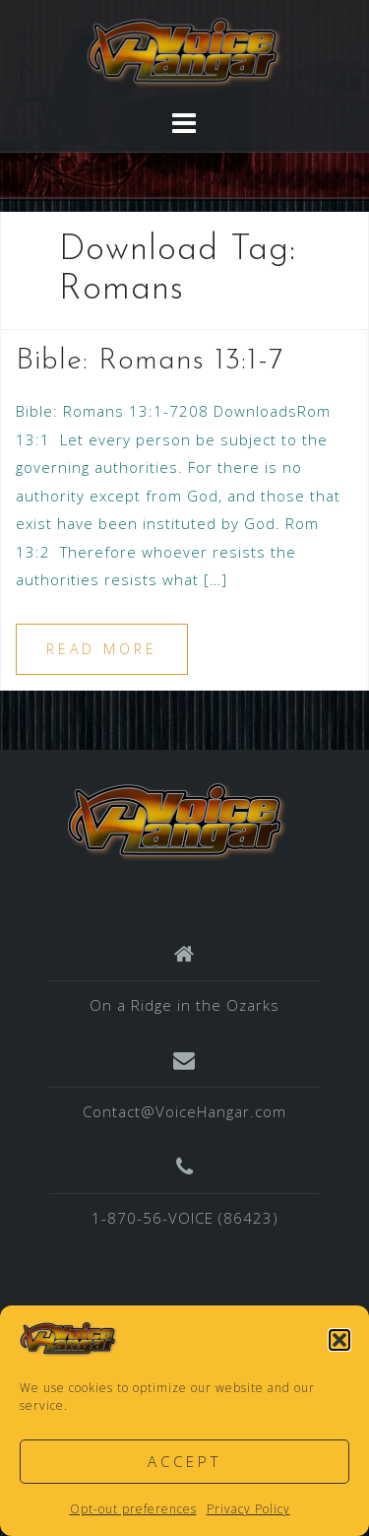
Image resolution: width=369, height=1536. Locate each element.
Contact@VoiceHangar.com (184, 1111)
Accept (184, 1461)
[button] (339, 1340)
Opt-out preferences (133, 1509)
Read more (101, 648)
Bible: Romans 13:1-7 (149, 361)
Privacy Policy (248, 1509)
